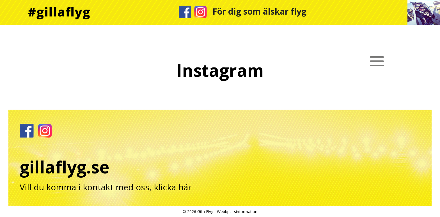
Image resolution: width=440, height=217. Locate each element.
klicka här (173, 187)
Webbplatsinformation (237, 211)
